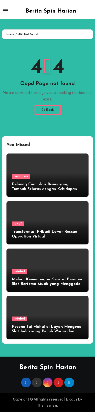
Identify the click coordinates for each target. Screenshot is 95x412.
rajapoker (21, 176)
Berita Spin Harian (51, 11)
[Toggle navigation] (5, 9)
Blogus (71, 399)
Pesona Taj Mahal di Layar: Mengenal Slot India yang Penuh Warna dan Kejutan (47, 331)
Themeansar (47, 405)
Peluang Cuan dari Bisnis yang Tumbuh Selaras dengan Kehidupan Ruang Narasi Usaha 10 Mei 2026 (44, 189)
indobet (19, 271)
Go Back (47, 110)
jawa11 (18, 223)
